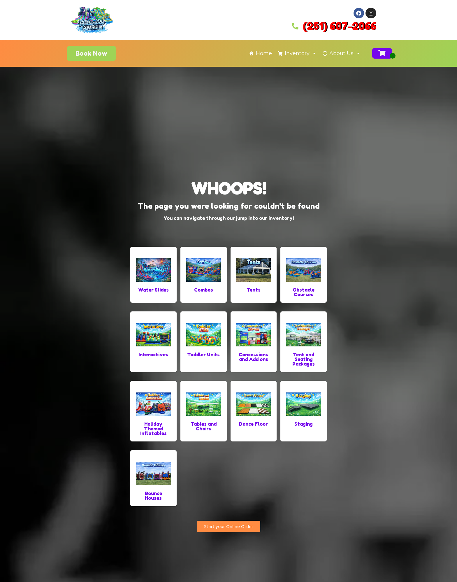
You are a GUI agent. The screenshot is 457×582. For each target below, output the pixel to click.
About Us (345, 53)
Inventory (301, 53)
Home (264, 53)
